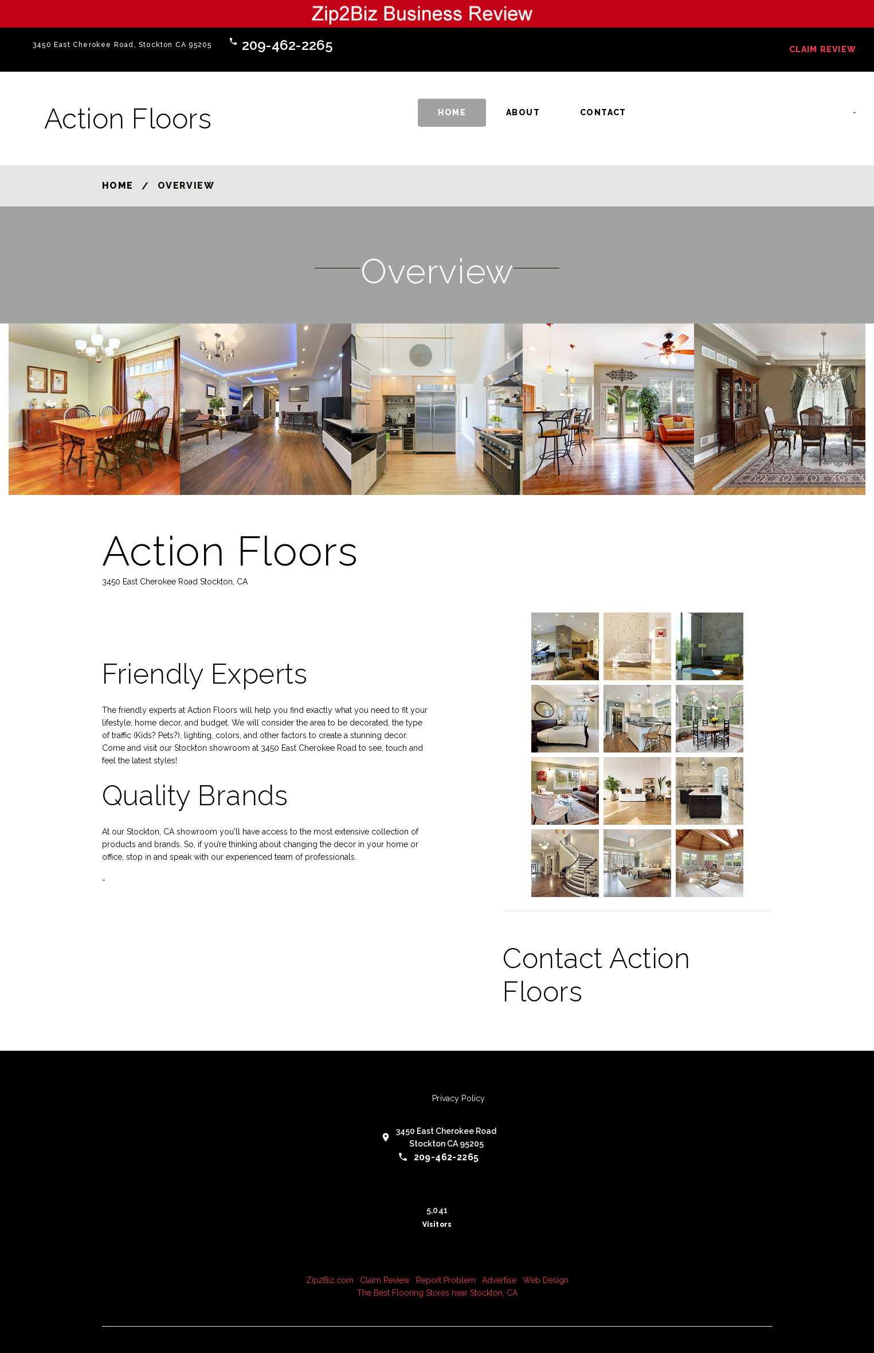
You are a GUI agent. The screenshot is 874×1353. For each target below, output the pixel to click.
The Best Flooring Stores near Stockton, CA (437, 1292)
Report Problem (446, 1280)
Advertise (499, 1280)
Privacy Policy (458, 1098)
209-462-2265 (288, 45)
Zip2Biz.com (330, 1280)
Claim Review (822, 49)
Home (452, 112)
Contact (603, 112)
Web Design (546, 1280)
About (523, 112)
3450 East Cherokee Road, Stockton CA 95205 (122, 45)
